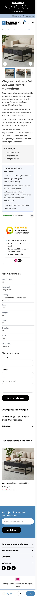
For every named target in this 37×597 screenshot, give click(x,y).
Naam (5, 358)
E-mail (5, 370)
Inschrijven (11, 530)
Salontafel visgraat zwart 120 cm (16, 483)
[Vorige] (4, 63)
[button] (18, 544)
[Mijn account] (23, 22)
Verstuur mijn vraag (15, 398)
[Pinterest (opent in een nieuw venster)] (4, 568)
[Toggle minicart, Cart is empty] (27, 22)
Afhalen (18, 426)
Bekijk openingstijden (17, 11)
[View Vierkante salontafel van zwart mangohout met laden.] (20, 73)
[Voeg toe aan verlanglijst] (32, 216)
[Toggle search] (19, 22)
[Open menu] (32, 22)
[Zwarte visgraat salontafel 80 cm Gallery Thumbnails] (18, 73)
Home (4, 30)
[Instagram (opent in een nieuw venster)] (14, 568)
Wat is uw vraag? (9, 381)
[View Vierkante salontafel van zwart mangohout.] (10, 73)
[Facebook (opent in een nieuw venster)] (9, 568)
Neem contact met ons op (23, 16)
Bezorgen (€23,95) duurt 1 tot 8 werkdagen (18, 418)
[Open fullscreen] (18, 51)
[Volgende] (30, 63)
